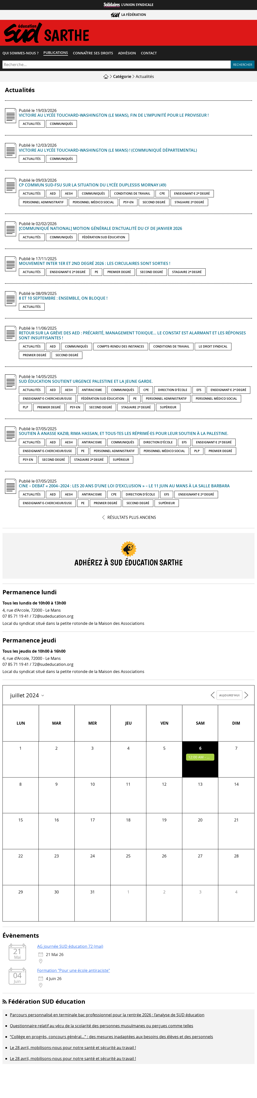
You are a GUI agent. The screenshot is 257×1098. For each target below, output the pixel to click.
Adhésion (127, 54)
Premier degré (119, 273)
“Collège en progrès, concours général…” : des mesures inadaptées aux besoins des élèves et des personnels (111, 1038)
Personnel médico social (93, 203)
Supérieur (168, 408)
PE (96, 273)
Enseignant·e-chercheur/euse (47, 400)
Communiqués (61, 125)
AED (53, 195)
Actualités (32, 125)
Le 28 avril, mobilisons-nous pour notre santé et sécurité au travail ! (73, 1049)
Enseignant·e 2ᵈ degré (192, 195)
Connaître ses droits (93, 54)
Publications (55, 54)
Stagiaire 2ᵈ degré (189, 203)
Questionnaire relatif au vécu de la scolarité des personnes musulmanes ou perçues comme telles (101, 1027)
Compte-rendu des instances (120, 348)
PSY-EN (128, 203)
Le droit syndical (213, 348)
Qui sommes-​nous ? (20, 54)
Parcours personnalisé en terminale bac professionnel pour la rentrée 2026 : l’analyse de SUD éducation (107, 1016)
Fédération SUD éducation (103, 238)
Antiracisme (92, 391)
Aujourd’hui (229, 696)
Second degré (154, 203)
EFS (198, 391)
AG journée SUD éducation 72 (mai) (70, 947)
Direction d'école (172, 391)
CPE (162, 195)
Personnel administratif (43, 203)
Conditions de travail (132, 195)
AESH (69, 195)
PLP (25, 408)
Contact (149, 54)
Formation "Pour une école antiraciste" (73, 971)
